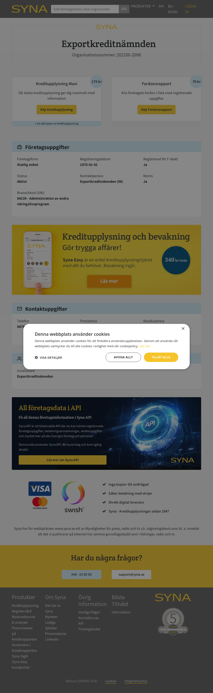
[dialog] (106, 346)
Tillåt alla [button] (161, 357)
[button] (48, 357)
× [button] (183, 328)
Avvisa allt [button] (123, 357)
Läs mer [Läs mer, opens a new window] (145, 346)
